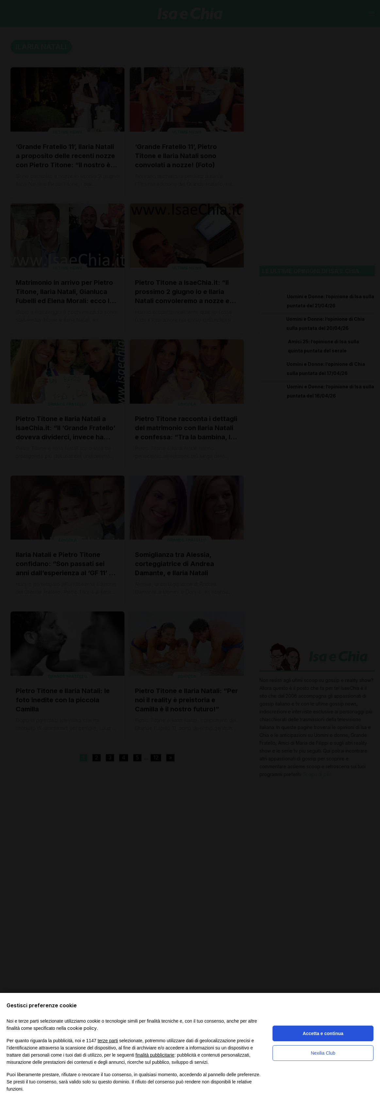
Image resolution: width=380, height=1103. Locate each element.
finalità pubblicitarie (155, 1055)
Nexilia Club (323, 1053)
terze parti (108, 1040)
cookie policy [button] (82, 1028)
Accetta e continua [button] (323, 1033)
